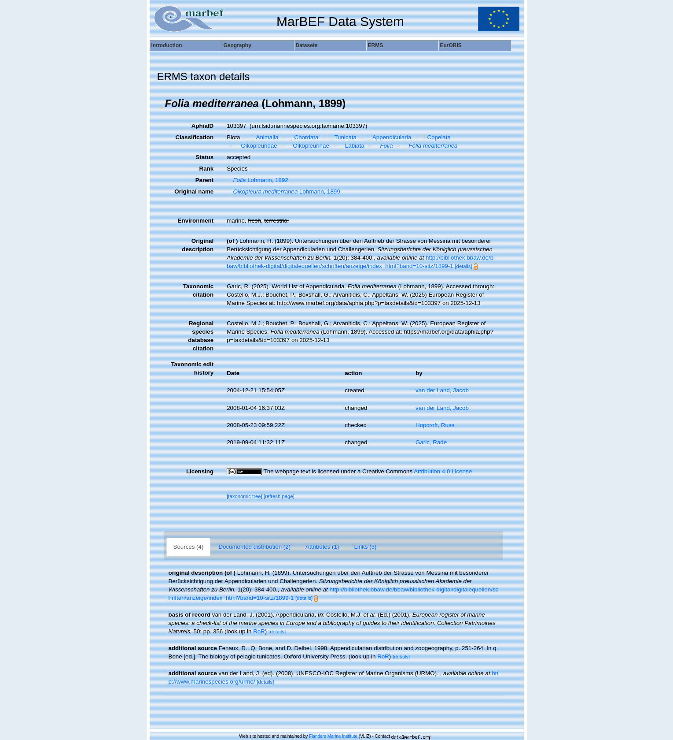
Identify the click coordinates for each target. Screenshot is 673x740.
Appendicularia (389, 137)
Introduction (166, 45)
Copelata (436, 137)
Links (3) (365, 546)
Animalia (264, 137)
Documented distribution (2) (254, 546)
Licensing (199, 471)
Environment (195, 220)
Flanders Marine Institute (333, 736)
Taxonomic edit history (192, 368)
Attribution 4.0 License (443, 471)
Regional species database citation (200, 336)
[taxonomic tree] (244, 496)
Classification (194, 137)
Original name (193, 191)
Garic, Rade (431, 442)
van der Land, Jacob (442, 390)
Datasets (307, 45)
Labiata (351, 145)
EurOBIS (451, 45)
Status (204, 157)
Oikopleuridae (256, 145)
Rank (206, 168)
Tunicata (342, 137)
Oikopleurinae (308, 145)
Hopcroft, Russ (435, 425)
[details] (463, 266)
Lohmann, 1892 (257, 180)
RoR (259, 631)
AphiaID (202, 126)
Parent (204, 180)
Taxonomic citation (198, 290)
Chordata (303, 137)
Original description (197, 245)
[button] (161, 103)
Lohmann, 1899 (283, 191)
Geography (237, 45)
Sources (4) (188, 546)
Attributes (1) (322, 546)
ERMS (375, 45)
